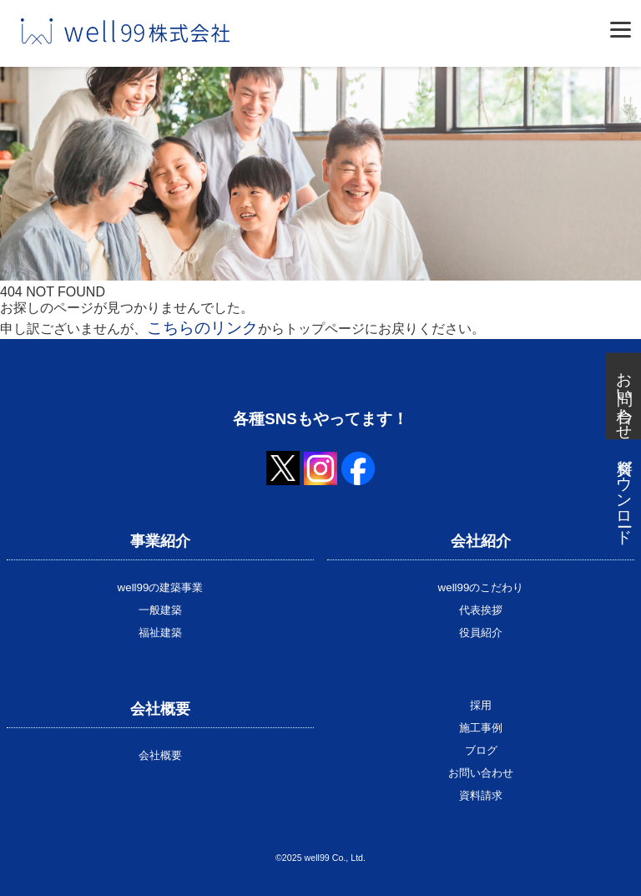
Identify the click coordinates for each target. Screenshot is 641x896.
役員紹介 (480, 632)
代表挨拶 (480, 610)
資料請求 (480, 795)
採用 (481, 705)
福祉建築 (160, 632)
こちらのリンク (202, 328)
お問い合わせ (480, 773)
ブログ (481, 750)
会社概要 (160, 755)
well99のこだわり (481, 587)
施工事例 (480, 727)
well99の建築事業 (161, 587)
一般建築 (160, 610)
